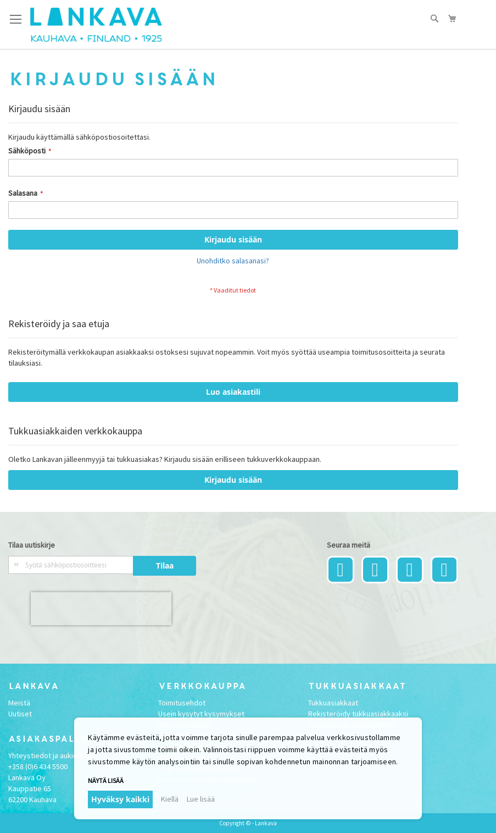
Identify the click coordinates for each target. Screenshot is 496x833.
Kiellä (170, 799)
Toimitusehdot (181, 703)
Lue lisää (201, 799)
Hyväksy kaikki (120, 799)
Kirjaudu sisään (233, 480)
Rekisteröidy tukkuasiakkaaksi (358, 714)
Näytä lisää (106, 780)
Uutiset (20, 714)
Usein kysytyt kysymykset (201, 714)
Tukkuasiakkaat (333, 703)
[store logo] (96, 25)
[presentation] (101, 608)
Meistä (19, 703)
